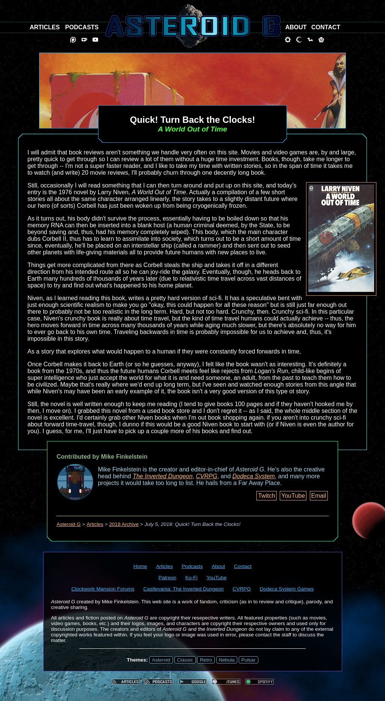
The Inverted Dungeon (162, 476)
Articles (94, 524)
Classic (185, 660)
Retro (206, 660)
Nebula (227, 660)
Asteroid (161, 660)
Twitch (266, 496)
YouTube (293, 496)
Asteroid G (68, 524)
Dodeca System (253, 476)
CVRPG (206, 476)
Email (318, 496)
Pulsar (248, 660)
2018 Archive (124, 524)
